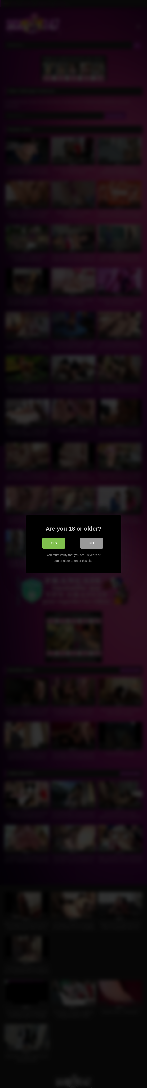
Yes (54, 543)
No (91, 543)
